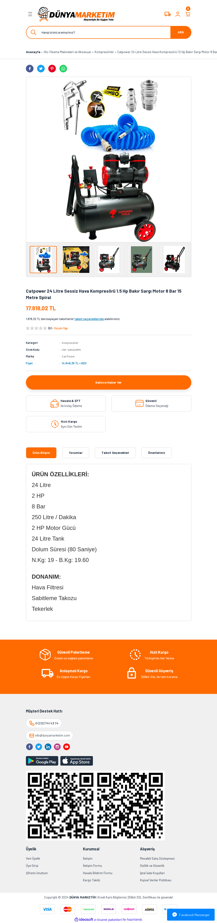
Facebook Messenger (191, 914)
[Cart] (188, 14)
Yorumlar (75, 452)
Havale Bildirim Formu (97, 873)
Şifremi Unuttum (37, 873)
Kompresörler (71, 342)
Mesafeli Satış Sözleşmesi (157, 858)
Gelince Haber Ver (108, 382)
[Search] (108, 32)
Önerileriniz (156, 452)
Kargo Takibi (91, 880)
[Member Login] (177, 14)
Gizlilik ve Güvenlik (152, 866)
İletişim (87, 858)
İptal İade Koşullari (152, 873)
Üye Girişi (32, 866)
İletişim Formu (92, 866)
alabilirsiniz (97, 319)
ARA (181, 32)
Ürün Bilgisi (41, 452)
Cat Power (69, 356)
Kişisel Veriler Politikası (155, 880)
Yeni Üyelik (33, 858)
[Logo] (76, 14)
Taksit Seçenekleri (115, 452)
